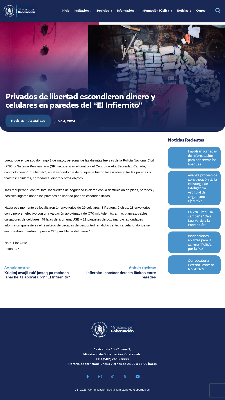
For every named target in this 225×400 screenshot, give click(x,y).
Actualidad (36, 120)
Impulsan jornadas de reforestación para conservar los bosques (202, 156)
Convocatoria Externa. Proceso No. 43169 (202, 249)
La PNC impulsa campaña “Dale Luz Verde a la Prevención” (202, 206)
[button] (218, 10)
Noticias (17, 120)
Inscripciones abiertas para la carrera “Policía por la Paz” (202, 227)
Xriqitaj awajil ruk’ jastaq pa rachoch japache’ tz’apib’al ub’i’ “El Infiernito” (37, 275)
